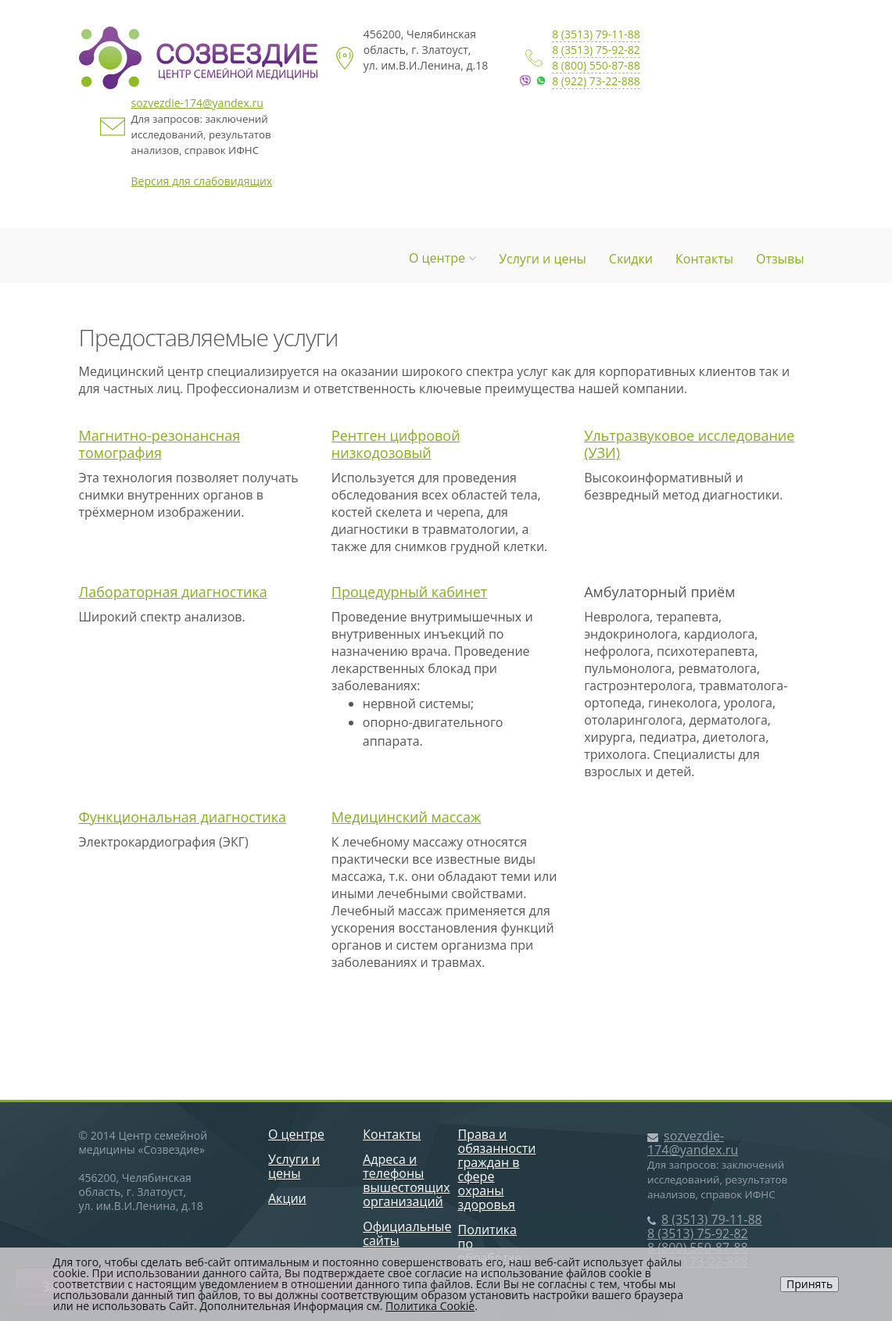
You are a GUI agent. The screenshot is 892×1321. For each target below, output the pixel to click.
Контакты (704, 258)
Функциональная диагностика (183, 816)
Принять (809, 1283)
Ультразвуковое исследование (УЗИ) (689, 444)
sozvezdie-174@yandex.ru (197, 102)
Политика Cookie (430, 1305)
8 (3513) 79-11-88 (596, 34)
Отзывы (780, 258)
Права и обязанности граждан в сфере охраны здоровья (497, 1169)
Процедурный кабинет (409, 591)
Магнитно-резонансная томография (160, 444)
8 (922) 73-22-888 (596, 80)
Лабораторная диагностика (173, 591)
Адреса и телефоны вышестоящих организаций (406, 1180)
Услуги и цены (542, 258)
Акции (287, 1198)
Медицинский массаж (406, 816)
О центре (442, 258)
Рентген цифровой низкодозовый (395, 444)
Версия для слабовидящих (202, 181)
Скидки (631, 258)
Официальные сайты (407, 1233)
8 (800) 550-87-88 (596, 65)
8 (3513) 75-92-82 (596, 49)
